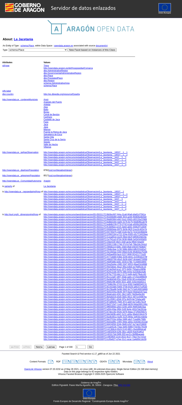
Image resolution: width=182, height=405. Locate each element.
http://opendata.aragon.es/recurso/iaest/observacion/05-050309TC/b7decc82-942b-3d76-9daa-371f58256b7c (95, 312)
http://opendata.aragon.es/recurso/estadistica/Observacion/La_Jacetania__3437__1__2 (85, 160)
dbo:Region (49, 80)
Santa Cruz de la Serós (55, 139)
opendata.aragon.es (63, 45)
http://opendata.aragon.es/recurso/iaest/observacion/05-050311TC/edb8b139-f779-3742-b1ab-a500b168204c (95, 224)
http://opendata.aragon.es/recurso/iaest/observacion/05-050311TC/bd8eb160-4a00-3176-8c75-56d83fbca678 (95, 222)
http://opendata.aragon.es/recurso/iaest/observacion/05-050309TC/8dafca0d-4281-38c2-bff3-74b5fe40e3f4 (94, 294)
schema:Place (27, 45)
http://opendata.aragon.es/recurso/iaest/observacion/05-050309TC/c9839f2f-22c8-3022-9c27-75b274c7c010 (95, 337)
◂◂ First (15, 347)
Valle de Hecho (51, 144)
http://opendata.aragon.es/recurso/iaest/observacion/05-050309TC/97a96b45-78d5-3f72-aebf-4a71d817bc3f (95, 302)
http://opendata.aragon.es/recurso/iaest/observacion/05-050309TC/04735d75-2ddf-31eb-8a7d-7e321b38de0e (95, 232)
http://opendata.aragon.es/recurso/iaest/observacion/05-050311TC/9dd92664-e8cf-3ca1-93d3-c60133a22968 (95, 219)
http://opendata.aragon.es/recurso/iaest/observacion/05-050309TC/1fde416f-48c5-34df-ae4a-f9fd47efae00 (94, 242)
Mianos (47, 129)
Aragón (47, 181)
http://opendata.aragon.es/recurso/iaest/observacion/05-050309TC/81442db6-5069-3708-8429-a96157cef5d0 (95, 287)
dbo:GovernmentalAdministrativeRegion (62, 73)
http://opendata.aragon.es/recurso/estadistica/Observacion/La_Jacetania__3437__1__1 (85, 157)
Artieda (47, 104)
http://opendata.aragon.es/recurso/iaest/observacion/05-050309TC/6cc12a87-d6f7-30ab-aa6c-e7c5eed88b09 (95, 277)
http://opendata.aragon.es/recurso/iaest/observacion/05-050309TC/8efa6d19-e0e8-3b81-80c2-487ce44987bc (95, 297)
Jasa (46, 127)
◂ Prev (26, 347)
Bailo (46, 109)
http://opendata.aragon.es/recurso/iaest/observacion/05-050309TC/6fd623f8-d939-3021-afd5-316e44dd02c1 (95, 282)
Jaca (46, 124)
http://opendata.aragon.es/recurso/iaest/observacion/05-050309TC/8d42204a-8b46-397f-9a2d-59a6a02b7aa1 (95, 292)
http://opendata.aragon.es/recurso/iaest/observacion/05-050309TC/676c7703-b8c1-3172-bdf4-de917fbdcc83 (95, 274)
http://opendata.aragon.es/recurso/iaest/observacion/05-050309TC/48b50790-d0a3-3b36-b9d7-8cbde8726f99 (95, 259)
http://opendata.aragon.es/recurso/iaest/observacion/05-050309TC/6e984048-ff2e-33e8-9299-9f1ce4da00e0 (95, 279)
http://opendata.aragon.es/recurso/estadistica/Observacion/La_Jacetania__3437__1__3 (85, 162)
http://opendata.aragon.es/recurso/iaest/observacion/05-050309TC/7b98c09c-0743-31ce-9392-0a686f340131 (95, 284)
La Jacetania (23, 39)
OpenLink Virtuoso (33, 369)
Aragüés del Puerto (53, 102)
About (150, 362)
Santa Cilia (49, 137)
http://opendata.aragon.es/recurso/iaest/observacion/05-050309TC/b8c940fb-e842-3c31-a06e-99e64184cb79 (95, 314)
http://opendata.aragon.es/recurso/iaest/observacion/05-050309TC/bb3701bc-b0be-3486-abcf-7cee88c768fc (95, 319)
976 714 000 (124, 385)
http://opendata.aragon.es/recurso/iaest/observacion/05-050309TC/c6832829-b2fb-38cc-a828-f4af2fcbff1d (94, 332)
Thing (46, 65)
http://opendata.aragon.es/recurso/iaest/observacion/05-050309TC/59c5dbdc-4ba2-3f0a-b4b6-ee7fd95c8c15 (95, 267)
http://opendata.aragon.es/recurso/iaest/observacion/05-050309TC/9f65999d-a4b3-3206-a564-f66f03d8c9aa (95, 307)
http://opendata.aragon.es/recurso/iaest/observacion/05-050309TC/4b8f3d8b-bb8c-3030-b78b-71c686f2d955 (95, 262)
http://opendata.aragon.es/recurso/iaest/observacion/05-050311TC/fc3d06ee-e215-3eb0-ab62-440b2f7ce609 (95, 227)
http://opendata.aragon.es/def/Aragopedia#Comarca (68, 68)
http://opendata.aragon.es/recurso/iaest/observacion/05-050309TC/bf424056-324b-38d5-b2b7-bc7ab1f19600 (95, 324)
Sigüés (47, 142)
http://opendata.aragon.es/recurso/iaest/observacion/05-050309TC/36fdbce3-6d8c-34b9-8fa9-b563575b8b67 (95, 247)
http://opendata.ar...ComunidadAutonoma (21, 181)
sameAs (8, 186)
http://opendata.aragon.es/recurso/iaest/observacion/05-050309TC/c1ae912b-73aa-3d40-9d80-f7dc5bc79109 (95, 327)
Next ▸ (39, 347)
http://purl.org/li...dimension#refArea (21, 214)
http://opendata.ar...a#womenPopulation (21, 175)
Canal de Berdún (52, 114)
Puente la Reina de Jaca (55, 132)
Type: (5, 50)
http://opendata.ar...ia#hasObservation (20, 152)
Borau (46, 112)
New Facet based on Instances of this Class (92, 50)
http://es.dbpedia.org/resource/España (62, 94)
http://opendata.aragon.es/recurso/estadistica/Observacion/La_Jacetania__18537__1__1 (85, 152)
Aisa (46, 107)
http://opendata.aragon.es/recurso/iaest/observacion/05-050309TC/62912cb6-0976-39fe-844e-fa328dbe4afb (95, 272)
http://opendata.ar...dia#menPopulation (20, 170)
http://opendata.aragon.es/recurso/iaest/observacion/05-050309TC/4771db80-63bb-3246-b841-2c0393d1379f (95, 257)
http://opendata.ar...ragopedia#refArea (22, 191)
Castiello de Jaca (52, 119)
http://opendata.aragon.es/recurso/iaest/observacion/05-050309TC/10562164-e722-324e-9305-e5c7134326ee (96, 234)
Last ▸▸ (51, 347)
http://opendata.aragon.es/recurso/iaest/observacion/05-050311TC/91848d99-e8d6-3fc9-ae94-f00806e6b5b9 (95, 217)
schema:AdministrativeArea (56, 83)
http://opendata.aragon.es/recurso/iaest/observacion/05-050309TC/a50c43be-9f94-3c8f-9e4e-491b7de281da (95, 309)
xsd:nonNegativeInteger (60, 170)
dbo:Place (48, 75)
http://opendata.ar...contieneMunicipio (20, 99)
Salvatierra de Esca (53, 134)
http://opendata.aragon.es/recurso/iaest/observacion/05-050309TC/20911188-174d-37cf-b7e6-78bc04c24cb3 (95, 244)
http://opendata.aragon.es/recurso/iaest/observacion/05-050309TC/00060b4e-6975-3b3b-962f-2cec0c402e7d (95, 229)
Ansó (46, 99)
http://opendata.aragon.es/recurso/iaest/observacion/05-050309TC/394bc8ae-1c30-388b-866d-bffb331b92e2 (95, 249)
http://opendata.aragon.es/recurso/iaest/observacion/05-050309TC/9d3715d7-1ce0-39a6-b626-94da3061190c (96, 304)
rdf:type (5, 65)
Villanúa (47, 147)
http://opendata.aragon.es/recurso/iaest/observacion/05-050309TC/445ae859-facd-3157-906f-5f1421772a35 (95, 254)
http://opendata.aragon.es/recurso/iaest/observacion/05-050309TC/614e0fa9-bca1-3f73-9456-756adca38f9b (95, 269)
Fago (46, 122)
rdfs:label (6, 91)
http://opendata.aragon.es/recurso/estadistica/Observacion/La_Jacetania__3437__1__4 (85, 165)
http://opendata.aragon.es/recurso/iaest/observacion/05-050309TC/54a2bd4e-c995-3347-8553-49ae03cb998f (95, 264)
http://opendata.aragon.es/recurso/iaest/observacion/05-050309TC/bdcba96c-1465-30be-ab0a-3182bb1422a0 (96, 322)
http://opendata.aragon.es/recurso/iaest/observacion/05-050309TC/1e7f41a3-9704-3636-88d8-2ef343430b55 (95, 239)
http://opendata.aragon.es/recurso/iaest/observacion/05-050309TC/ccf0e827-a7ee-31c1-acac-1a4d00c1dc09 (95, 339)
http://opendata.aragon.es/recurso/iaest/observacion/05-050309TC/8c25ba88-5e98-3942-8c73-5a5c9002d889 (95, 289)
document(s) (102, 45)
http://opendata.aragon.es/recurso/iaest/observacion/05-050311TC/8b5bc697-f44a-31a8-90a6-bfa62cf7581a (95, 214)
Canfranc (48, 117)
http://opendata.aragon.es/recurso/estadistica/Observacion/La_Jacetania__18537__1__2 (85, 155)
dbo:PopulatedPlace (53, 78)
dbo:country (8, 94)
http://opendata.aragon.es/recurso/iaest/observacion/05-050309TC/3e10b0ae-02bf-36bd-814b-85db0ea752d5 (95, 252)
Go (90, 347)
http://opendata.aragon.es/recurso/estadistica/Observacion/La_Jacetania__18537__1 (84, 191)
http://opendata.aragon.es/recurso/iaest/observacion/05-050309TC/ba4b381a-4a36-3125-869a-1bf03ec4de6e (95, 317)
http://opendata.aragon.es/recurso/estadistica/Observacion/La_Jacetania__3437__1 (83, 199)
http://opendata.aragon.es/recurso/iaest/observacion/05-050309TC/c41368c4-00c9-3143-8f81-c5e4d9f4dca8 (95, 329)
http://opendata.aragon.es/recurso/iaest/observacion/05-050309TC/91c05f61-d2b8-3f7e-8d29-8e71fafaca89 (94, 299)
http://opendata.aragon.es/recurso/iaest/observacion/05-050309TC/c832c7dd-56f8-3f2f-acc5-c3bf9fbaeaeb (94, 334)
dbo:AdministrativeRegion (56, 70)
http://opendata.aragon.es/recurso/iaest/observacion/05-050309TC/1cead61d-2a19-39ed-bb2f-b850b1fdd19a (95, 237)
